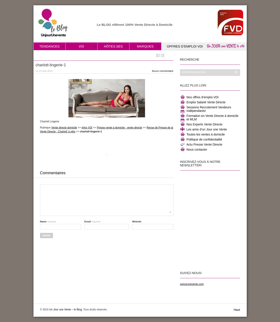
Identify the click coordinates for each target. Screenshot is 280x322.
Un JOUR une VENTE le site (226, 46)
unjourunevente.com (192, 284)
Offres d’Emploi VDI (185, 46)
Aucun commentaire (162, 71)
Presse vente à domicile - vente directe (119, 127)
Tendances (49, 46)
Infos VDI (87, 127)
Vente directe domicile (64, 127)
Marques (145, 46)
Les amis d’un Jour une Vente (207, 129)
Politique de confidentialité (204, 139)
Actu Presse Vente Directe (204, 144)
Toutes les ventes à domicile (206, 134)
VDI (81, 46)
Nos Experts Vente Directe (204, 124)
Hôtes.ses (113, 46)
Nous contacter (197, 149)
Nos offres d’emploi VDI (203, 97)
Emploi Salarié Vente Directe (206, 102)
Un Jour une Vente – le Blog (65, 309)
